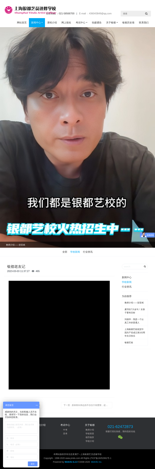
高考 (65, 433)
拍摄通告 (97, 22)
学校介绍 (90, 441)
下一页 (88, 405)
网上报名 (66, 22)
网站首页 (22, 22)
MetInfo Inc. (96, 462)
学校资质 (90, 433)
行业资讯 (88, 252)
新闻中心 (36, 22)
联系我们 (144, 22)
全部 (64, 252)
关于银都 (111, 22)
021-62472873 (120, 426)
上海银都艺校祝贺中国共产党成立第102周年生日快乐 (135, 332)
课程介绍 (52, 22)
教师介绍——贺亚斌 (15, 245)
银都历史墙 (128, 22)
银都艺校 (129, 342)
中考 (65, 430)
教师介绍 (90, 430)
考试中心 (80, 22)
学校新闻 (75, 252)
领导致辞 (90, 437)
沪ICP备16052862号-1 (100, 458)
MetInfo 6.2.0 (71, 462)
